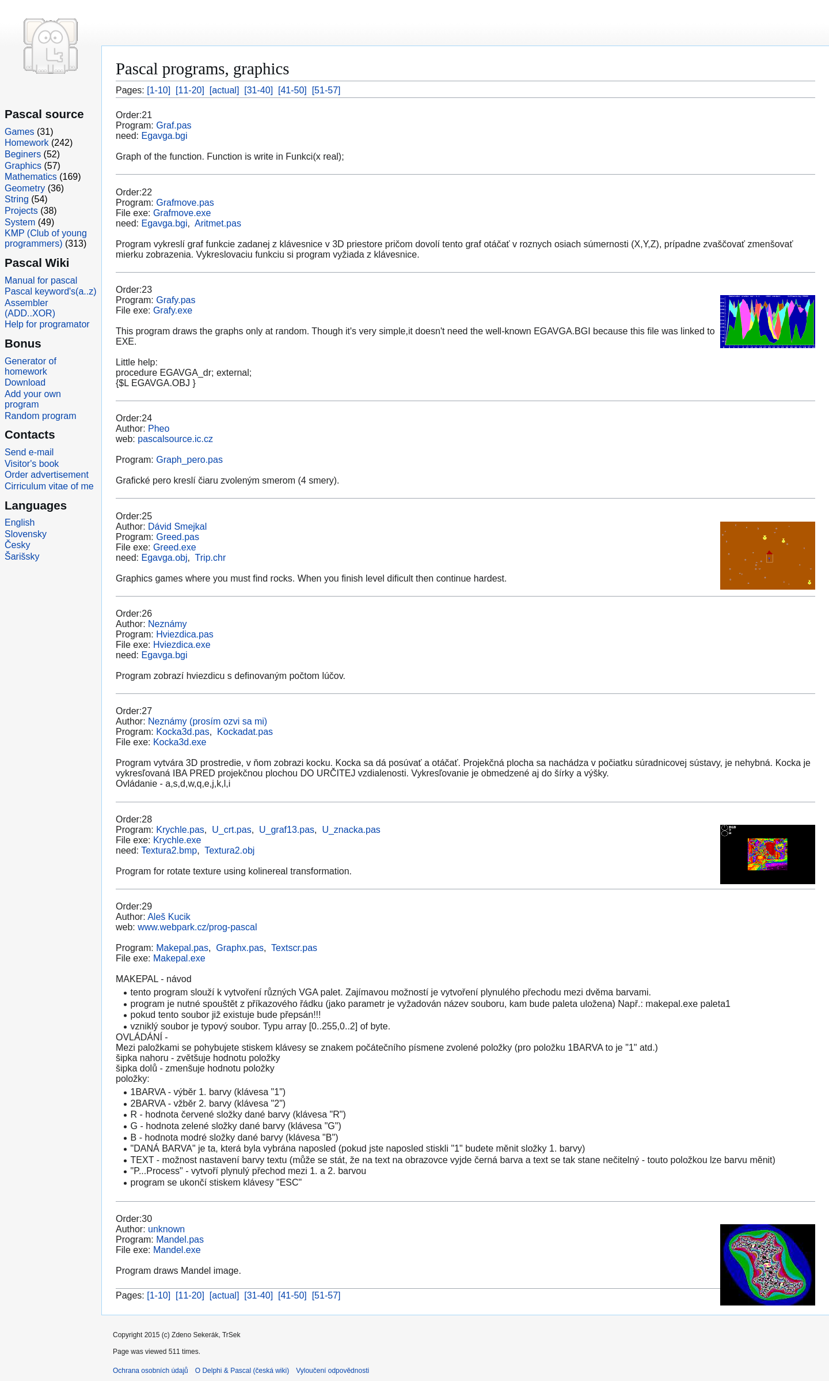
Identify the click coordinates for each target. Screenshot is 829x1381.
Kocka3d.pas (183, 732)
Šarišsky (22, 556)
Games (20, 132)
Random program (41, 416)
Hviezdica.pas (185, 634)
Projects (21, 211)
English (20, 522)
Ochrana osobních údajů (150, 1371)
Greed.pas (177, 537)
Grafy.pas (175, 300)
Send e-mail (29, 452)
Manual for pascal (41, 280)
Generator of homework (30, 366)
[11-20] (190, 90)
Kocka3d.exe (180, 742)
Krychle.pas (180, 830)
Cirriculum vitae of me (49, 486)
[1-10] (158, 90)
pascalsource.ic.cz (175, 439)
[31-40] (258, 90)
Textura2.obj (229, 850)
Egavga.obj (164, 558)
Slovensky (26, 534)
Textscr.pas (294, 948)
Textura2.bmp (169, 850)
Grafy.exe (172, 310)
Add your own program (33, 399)
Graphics (23, 166)
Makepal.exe (179, 958)
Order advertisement (47, 475)
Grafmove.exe (182, 213)
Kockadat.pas (245, 732)
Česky (17, 545)
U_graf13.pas (286, 830)
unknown (166, 1229)
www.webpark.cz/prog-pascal (197, 927)
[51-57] (326, 90)
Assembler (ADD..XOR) (30, 308)
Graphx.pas (240, 948)
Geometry (25, 188)
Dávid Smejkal (177, 526)
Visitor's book (32, 464)
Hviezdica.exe (182, 645)
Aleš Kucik (169, 917)
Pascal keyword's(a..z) (51, 291)
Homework (26, 143)
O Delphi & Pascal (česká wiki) (242, 1371)
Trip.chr (210, 558)
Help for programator (47, 324)
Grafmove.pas (185, 202)
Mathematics (31, 177)
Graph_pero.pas (189, 460)
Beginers (23, 154)
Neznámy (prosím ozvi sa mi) (207, 721)
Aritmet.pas (218, 223)
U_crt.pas (231, 830)
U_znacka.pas (351, 830)
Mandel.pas (180, 1239)
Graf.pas (173, 125)
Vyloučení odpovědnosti (332, 1371)
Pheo (158, 428)
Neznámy (167, 624)
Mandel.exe (177, 1250)
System (20, 222)
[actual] (224, 90)
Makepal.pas (182, 948)
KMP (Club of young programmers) (46, 238)
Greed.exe (174, 547)
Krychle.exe (177, 840)
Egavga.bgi (164, 136)
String (17, 199)
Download (25, 382)
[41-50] (292, 90)
